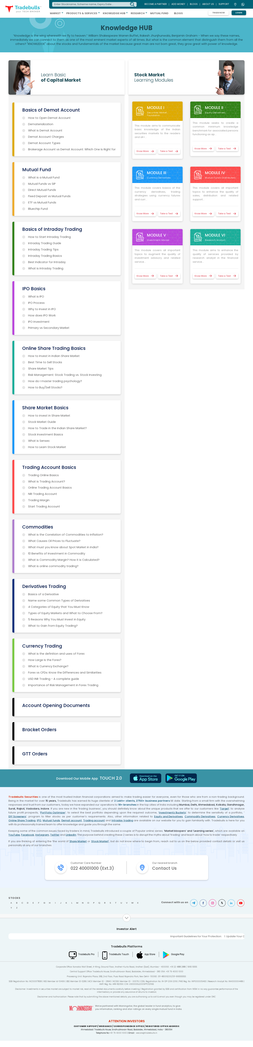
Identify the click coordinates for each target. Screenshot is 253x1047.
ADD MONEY (178, 4)
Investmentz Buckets (172, 812)
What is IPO (36, 296)
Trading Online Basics (43, 475)
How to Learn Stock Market (47, 447)
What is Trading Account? (46, 481)
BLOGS (179, 13)
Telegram (193, 909)
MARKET (56, 13)
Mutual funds (51, 820)
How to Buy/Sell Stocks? (45, 387)
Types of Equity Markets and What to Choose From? (65, 613)
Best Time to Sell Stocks (45, 362)
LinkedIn (71, 835)
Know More (143, 151)
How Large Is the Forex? (44, 660)
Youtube (241, 909)
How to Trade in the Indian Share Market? (57, 428)
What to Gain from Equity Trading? (53, 626)
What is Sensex (39, 441)
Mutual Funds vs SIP (42, 184)
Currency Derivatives (230, 816)
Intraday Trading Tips (43, 249)
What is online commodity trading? (53, 566)
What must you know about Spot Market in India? (63, 547)
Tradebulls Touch (119, 960)
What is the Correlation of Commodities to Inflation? (65, 535)
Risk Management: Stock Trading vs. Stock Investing (65, 375)
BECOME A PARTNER (155, 4)
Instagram (42, 835)
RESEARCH (139, 13)
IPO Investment (39, 322)
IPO (39, 820)
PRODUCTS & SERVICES (82, 13)
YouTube (14, 835)
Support (224, 4)
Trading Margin (39, 500)
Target (224, 808)
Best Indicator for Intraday (47, 262)
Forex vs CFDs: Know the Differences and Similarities (64, 673)
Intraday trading (122, 820)
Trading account (94, 820)
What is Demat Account (45, 130)
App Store (150, 960)
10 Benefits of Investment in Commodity (56, 553)
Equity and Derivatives (168, 816)
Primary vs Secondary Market (48, 328)
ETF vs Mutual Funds (42, 202)
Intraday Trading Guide (44, 243)
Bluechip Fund (38, 209)
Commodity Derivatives (200, 816)
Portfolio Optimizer (52, 812)
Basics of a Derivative (43, 594)
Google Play (178, 960)
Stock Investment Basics (45, 434)
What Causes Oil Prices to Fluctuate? (54, 541)
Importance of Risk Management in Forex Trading (63, 685)
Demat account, (71, 820)
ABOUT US (208, 4)
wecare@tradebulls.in (146, 1039)
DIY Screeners (17, 816)
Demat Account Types (44, 143)
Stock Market (100, 841)
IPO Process (36, 303)
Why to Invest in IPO (42, 309)
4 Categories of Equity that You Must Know (58, 607)
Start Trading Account (44, 506)
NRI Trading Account (42, 494)
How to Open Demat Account (49, 118)
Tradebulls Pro (85, 960)
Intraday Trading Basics (45, 256)
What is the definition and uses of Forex (56, 654)
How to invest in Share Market (49, 416)
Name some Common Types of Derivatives (59, 601)
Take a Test (166, 151)
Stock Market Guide (42, 422)
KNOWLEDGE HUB (115, 13)
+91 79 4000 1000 (118, 1039)
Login (239, 12)
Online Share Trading (21, 820)
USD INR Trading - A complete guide (53, 679)
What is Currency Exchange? (48, 666)
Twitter (54, 835)
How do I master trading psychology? (55, 381)
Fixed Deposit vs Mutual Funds (49, 196)
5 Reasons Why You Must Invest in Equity (57, 619)
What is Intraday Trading (45, 268)
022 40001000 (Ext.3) (93, 871)
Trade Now (218, 12)
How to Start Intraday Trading (49, 237)
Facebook (27, 835)
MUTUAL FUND (160, 13)
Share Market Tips (40, 369)
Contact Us (164, 868)
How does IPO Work (42, 315)
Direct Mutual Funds (42, 190)
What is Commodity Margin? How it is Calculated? (63, 560)
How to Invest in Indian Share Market (54, 356)
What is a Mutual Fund (44, 177)
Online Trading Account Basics (50, 488)
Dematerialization (40, 124)
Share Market (78, 841)
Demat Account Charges (46, 137)
